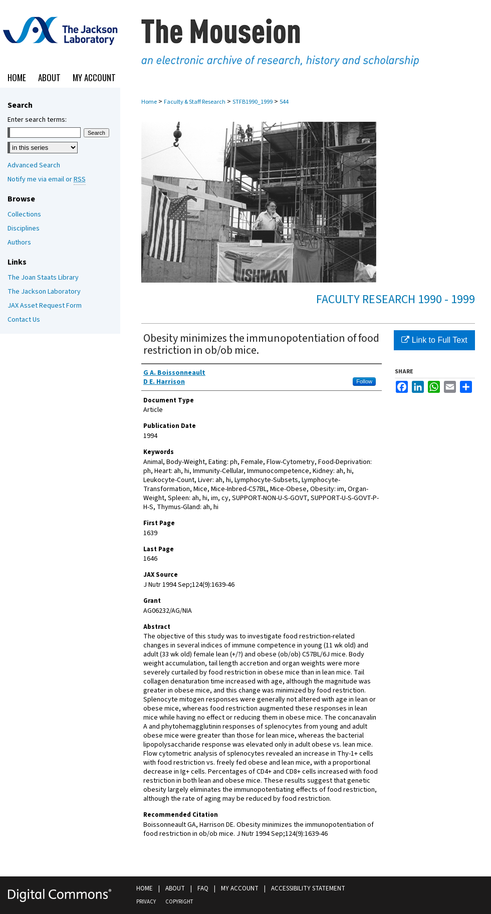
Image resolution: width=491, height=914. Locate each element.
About (175, 888)
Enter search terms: (37, 120)
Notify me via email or (47, 179)
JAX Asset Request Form (45, 306)
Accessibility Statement (308, 888)
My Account (240, 888)
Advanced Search (34, 165)
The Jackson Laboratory (44, 292)
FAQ (202, 888)
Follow (364, 381)
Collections (24, 214)
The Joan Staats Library (43, 278)
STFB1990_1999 (252, 102)
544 (284, 102)
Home (149, 102)
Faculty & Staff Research (194, 102)
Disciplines (24, 228)
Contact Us (24, 320)
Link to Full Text (434, 340)
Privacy (146, 901)
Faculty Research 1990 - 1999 (395, 299)
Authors (19, 243)
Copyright (179, 901)
